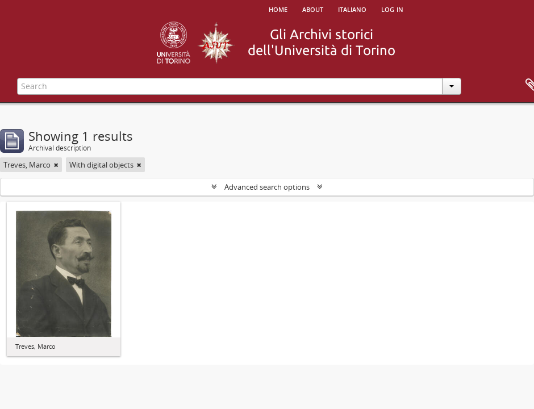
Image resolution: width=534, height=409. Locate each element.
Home (278, 8)
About (312, 8)
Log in (392, 8)
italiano (352, 8)
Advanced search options (267, 187)
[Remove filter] (56, 164)
